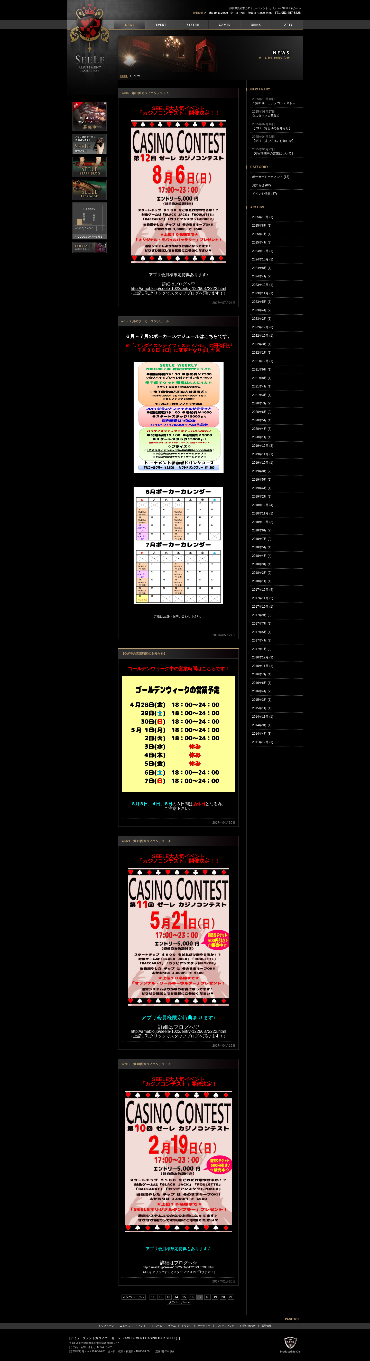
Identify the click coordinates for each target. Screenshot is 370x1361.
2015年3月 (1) (261, 700)
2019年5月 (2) (261, 479)
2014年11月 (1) (262, 716)
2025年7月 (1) (261, 234)
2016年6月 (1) (261, 683)
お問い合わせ (247, 1325)
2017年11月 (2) (262, 598)
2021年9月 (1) (261, 369)
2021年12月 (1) (262, 361)
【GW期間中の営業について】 (273, 153)
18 (207, 1297)
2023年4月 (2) (261, 310)
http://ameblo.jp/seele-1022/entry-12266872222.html (178, 1031)
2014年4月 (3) (261, 733)
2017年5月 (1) (261, 632)
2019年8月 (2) (261, 471)
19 (215, 1297)
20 (223, 1297)
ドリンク (186, 1325)
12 (160, 1297)
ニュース (125, 1325)
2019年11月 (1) (262, 454)
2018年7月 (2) (261, 539)
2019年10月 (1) (262, 462)
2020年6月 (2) (261, 412)
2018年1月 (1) (261, 581)
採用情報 (266, 1325)
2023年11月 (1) (262, 293)
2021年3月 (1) (261, 395)
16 (191, 1297)
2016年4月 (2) (261, 691)
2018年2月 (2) (261, 573)
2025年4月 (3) (261, 242)
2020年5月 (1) (261, 420)
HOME (124, 76)
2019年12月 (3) (262, 446)
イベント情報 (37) (264, 194)
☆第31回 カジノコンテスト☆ (273, 103)
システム (157, 1325)
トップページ (106, 1325)
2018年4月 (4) (261, 556)
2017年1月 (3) (261, 649)
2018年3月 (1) (261, 564)
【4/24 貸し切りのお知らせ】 (273, 141)
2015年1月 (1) (261, 708)
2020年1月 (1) (261, 437)
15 (184, 1297)
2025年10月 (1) (262, 217)
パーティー (204, 1325)
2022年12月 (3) (262, 327)
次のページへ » (179, 1302)
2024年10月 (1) (262, 259)
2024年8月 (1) (261, 268)
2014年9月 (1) (261, 725)
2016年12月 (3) (262, 657)
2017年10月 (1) (262, 606)
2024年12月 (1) (262, 251)
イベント (141, 1325)
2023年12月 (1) (262, 285)
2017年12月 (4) (262, 589)
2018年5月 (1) (261, 547)
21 (231, 1297)
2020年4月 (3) (261, 429)
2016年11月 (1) (262, 666)
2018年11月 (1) (262, 513)
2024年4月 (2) (261, 276)
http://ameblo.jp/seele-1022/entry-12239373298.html (178, 1267)
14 (176, 1297)
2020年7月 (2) (261, 403)
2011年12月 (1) (262, 742)
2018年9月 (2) (261, 530)
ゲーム (172, 1325)
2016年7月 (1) (261, 674)
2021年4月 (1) (261, 386)
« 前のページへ (133, 1297)
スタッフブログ (225, 1325)
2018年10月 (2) (262, 522)
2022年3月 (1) (261, 344)
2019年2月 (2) (261, 496)
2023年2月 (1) (261, 318)
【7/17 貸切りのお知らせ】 (272, 128)
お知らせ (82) (261, 185)
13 (168, 1297)
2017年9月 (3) (261, 615)
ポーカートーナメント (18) (270, 177)
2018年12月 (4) (262, 505)
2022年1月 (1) (261, 352)
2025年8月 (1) (261, 225)
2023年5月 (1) (261, 302)
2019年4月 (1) (261, 488)
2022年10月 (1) (262, 335)
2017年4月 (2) (261, 640)
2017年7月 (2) (261, 623)
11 (152, 1297)
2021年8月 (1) (261, 378)
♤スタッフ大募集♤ (266, 116)
